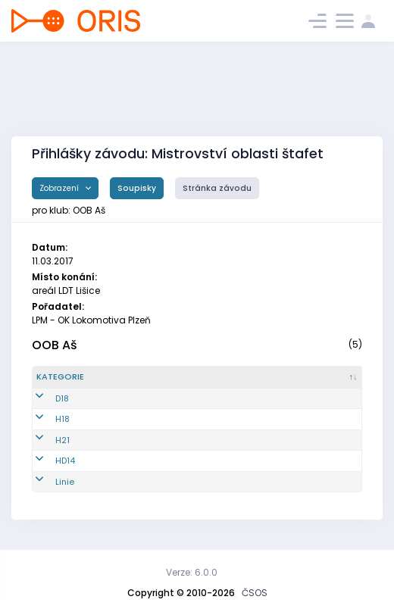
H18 (43, 419)
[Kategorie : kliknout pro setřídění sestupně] (90, 377)
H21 (43, 440)
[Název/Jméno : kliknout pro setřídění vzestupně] (254, 377)
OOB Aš (54, 345)
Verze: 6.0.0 (191, 572)
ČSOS (254, 592)
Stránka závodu (217, 188)
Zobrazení (60, 188)
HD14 (46, 460)
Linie (45, 482)
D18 (43, 398)
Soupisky (136, 188)
